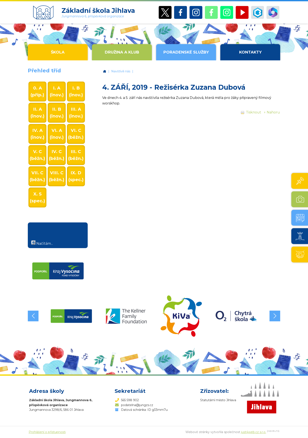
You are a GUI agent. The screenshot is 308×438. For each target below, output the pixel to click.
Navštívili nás (120, 71)
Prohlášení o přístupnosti (47, 432)
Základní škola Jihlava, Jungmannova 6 (104, 71)
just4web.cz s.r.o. (253, 432)
